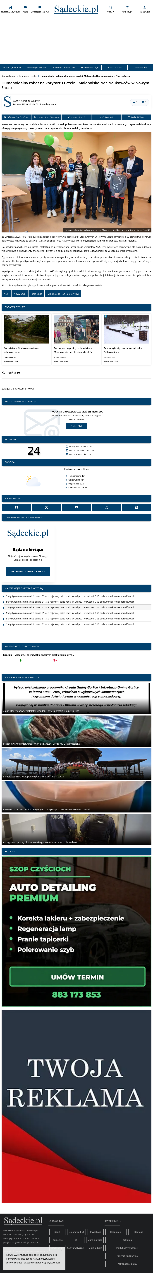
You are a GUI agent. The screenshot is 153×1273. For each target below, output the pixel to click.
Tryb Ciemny (127, 9)
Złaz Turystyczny (75, 1247)
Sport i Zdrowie (115, 67)
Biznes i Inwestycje (89, 67)
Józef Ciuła (36, 293)
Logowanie (145, 9)
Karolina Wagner (30, 100)
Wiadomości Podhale (40, 9)
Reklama (127, 1239)
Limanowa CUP (76, 1231)
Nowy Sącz (19, 293)
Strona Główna (8, 76)
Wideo (25, 9)
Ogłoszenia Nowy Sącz (10, 9)
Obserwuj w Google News (28, 571)
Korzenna (58, 1239)
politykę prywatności (48, 1262)
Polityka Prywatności (127, 1247)
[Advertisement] (76, 40)
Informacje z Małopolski (37, 67)
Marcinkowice (95, 1239)
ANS (6, 293)
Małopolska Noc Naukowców (63, 293)
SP (76, 1239)
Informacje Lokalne (12, 67)
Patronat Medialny (127, 1263)
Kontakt (76, 426)
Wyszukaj (110, 9)
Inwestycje (95, 1231)
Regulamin (116, 1231)
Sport (57, 1231)
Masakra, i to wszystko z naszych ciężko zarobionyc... (38, 658)
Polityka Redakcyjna (127, 1255)
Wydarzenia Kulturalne (64, 67)
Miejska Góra (95, 1247)
